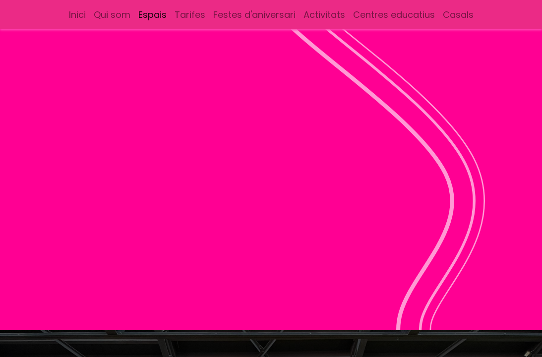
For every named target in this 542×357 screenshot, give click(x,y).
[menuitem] (77, 14)
